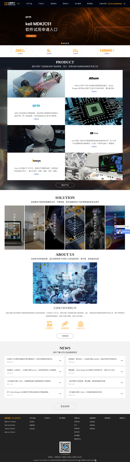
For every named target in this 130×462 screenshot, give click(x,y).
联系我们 (90, 3)
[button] (62, 43)
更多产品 (65, 185)
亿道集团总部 (57, 457)
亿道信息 (69, 457)
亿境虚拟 (74, 457)
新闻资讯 (53, 3)
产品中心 (41, 3)
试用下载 (76, 421)
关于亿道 (29, 3)
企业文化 (32, 428)
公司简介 (32, 421)
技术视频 (76, 435)
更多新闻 (65, 406)
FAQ (75, 425)
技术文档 (76, 432)
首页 (18, 3)
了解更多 (36, 119)
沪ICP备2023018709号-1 (72, 460)
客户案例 (78, 3)
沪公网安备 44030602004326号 (87, 460)
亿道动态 (92, 421)
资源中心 (66, 3)
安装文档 (76, 428)
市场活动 (92, 425)
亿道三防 (79, 457)
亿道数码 (64, 457)
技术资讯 (92, 428)
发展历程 (32, 425)
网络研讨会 (77, 439)
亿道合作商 (103, 3)
